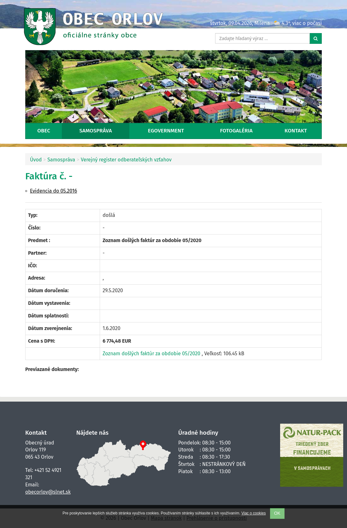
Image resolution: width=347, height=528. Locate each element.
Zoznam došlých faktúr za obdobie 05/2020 (152, 354)
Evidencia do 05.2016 (53, 191)
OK (277, 513)
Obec (43, 130)
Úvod (36, 160)
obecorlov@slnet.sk (48, 492)
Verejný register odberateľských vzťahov (126, 160)
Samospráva (95, 130)
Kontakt (296, 130)
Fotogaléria (236, 130)
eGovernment (166, 130)
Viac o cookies (253, 513)
